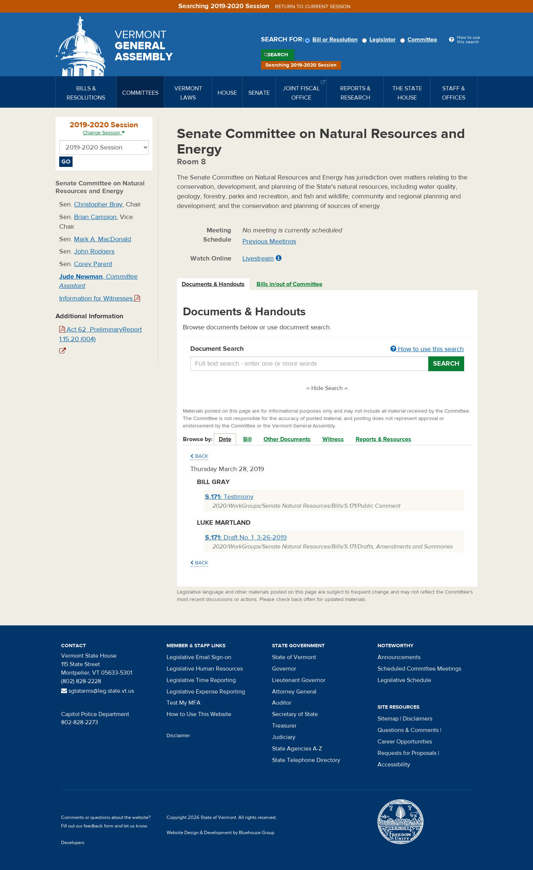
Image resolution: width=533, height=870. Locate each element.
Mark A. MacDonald (102, 239)
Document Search (327, 349)
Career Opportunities (405, 741)
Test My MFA (184, 702)
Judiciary (283, 737)
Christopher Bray (98, 204)
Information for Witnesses (99, 298)
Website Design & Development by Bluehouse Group (220, 833)
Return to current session (313, 6)
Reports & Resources (383, 439)
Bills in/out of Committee (289, 284)
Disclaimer (178, 735)
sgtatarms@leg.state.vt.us (97, 691)
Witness (333, 439)
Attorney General (294, 691)
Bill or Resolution (332, 39)
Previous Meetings (269, 241)
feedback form (99, 826)
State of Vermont (294, 657)
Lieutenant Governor (298, 680)
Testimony (229, 497)
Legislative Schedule (404, 680)
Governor (284, 668)
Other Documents (287, 439)
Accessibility (394, 764)
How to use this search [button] (427, 349)
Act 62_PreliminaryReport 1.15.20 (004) (100, 334)
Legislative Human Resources (205, 668)
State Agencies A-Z (297, 748)
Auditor (281, 702)
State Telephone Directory (306, 760)
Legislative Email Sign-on (199, 657)
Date (225, 439)
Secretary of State (295, 714)
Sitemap (388, 718)
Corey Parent (93, 264)
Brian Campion (95, 217)
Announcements (399, 657)
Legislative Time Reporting (201, 680)
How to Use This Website (199, 714)
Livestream (258, 258)
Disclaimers (417, 718)
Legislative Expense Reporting (206, 691)
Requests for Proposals (407, 753)
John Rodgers (94, 251)
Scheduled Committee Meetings (419, 668)
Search (278, 54)
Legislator (380, 39)
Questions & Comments (408, 730)
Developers (72, 843)
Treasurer (284, 725)
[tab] (213, 284)
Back (199, 456)
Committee (419, 39)
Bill (247, 439)
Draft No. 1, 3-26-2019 (246, 537)
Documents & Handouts (213, 284)
